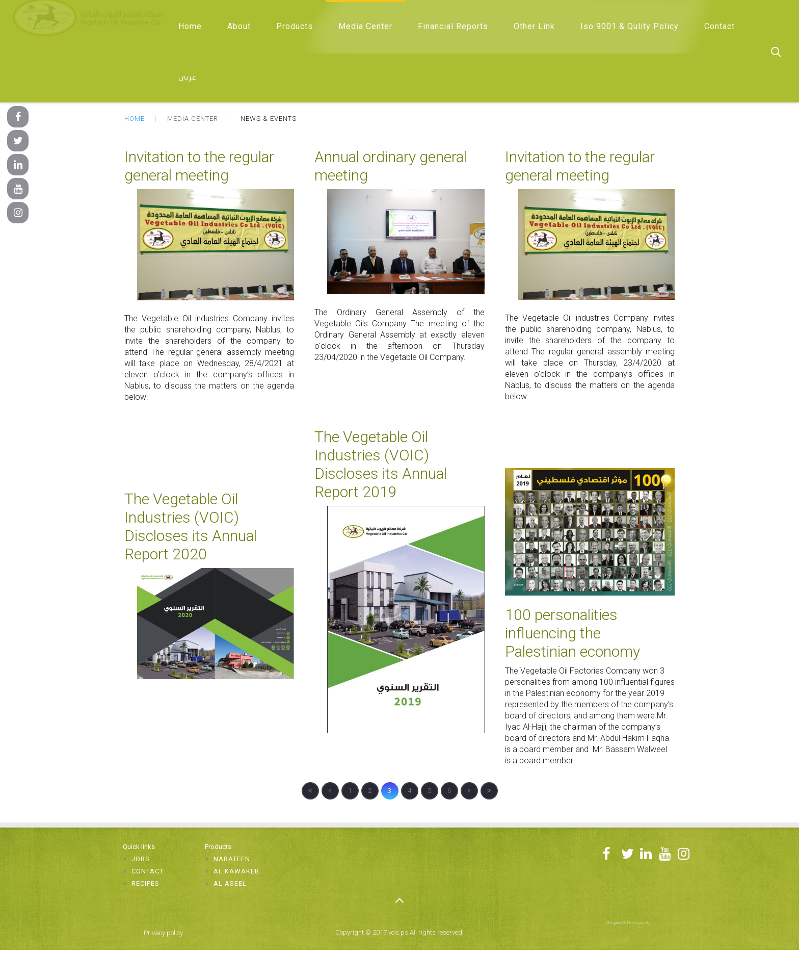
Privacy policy (163, 933)
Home (190, 26)
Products (294, 26)
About (239, 26)
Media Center (365, 26)
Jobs (140, 859)
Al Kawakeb (236, 871)
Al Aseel (230, 883)
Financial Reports (453, 26)
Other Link (534, 26)
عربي (187, 77)
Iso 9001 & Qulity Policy (629, 26)
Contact (719, 26)
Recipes (145, 883)
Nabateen (232, 859)
